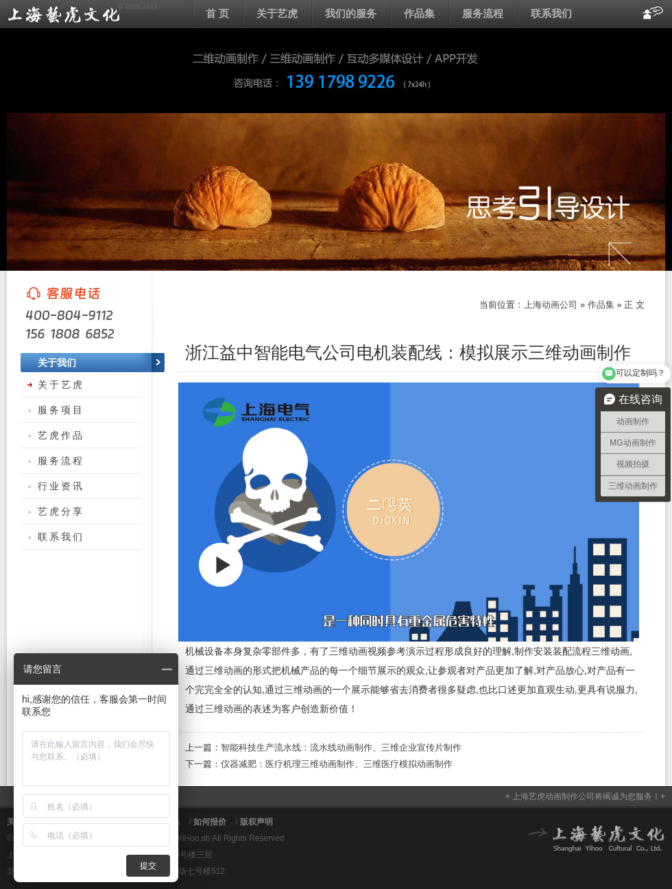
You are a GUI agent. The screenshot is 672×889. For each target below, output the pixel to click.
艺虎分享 (61, 511)
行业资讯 (61, 485)
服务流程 (482, 13)
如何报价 (209, 822)
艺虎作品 (61, 435)
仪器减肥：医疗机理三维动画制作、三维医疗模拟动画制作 (337, 764)
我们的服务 (350, 13)
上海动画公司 (82, 13)
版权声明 (256, 822)
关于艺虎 (277, 13)
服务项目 (61, 409)
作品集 (419, 13)
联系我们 (551, 13)
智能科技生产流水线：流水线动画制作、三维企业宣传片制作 (341, 747)
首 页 (217, 13)
